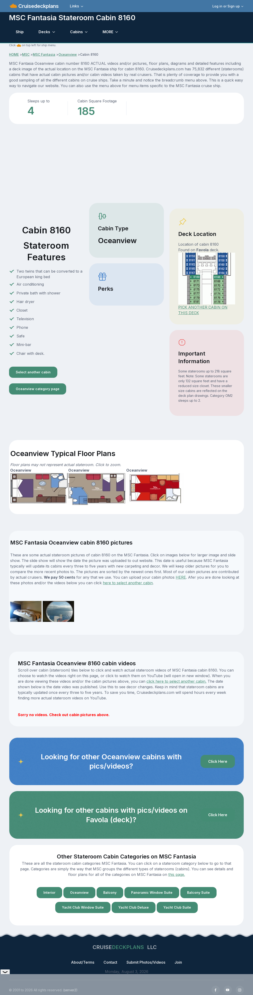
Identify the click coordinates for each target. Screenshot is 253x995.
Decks (44, 31)
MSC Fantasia (44, 54)
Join (178, 962)
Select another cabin (33, 372)
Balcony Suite (198, 892)
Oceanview (67, 54)
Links (74, 6)
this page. (176, 874)
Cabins (76, 31)
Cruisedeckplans (38, 6)
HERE (181, 577)
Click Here (217, 761)
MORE (108, 31)
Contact (110, 962)
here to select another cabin (128, 583)
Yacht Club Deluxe (133, 907)
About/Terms (82, 962)
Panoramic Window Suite (151, 892)
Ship (20, 31)
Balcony (110, 892)
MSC (25, 54)
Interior (49, 892)
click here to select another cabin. (176, 681)
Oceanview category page (37, 389)
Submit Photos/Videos (145, 962)
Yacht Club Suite (177, 907)
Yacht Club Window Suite (83, 907)
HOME (14, 54)
